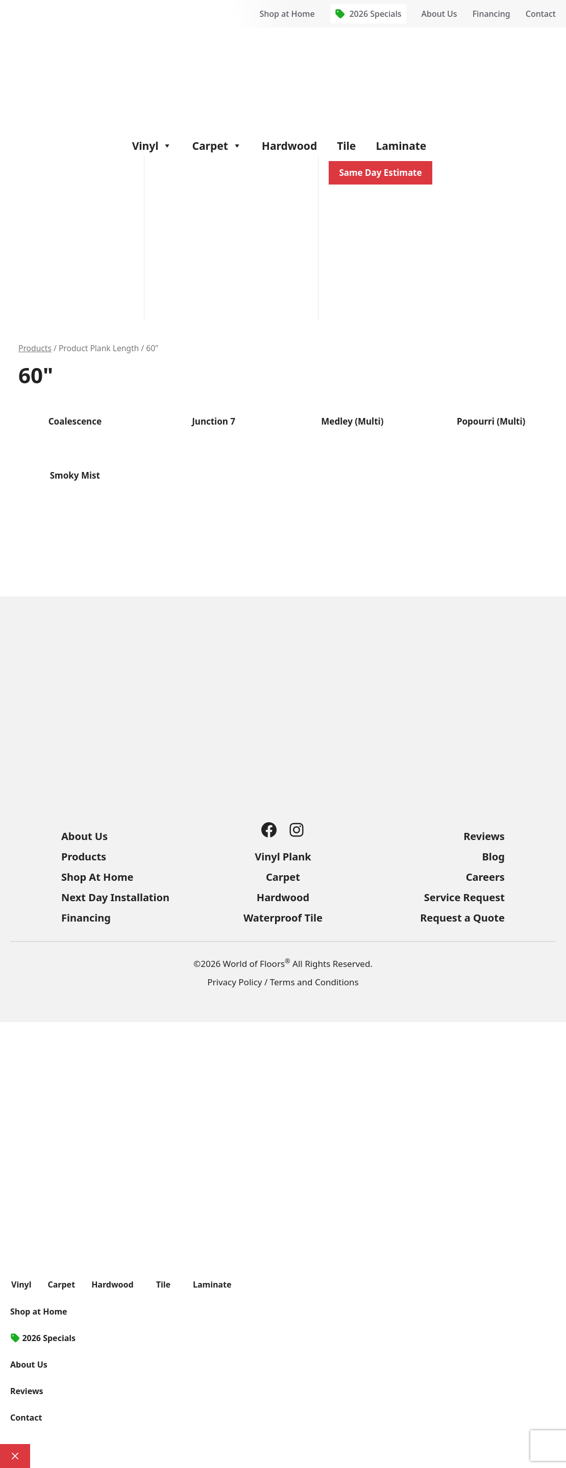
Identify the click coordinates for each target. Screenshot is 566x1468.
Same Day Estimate (380, 172)
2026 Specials (375, 13)
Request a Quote (462, 918)
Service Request (464, 897)
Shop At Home (97, 877)
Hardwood (289, 146)
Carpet (216, 146)
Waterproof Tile (283, 918)
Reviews (484, 836)
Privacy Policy (234, 982)
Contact (541, 13)
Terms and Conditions (314, 982)
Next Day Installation (115, 897)
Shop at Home (286, 13)
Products (35, 348)
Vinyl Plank (283, 856)
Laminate (401, 146)
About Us (439, 13)
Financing (491, 13)
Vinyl (152, 146)
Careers (485, 877)
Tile (346, 146)
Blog (493, 856)
